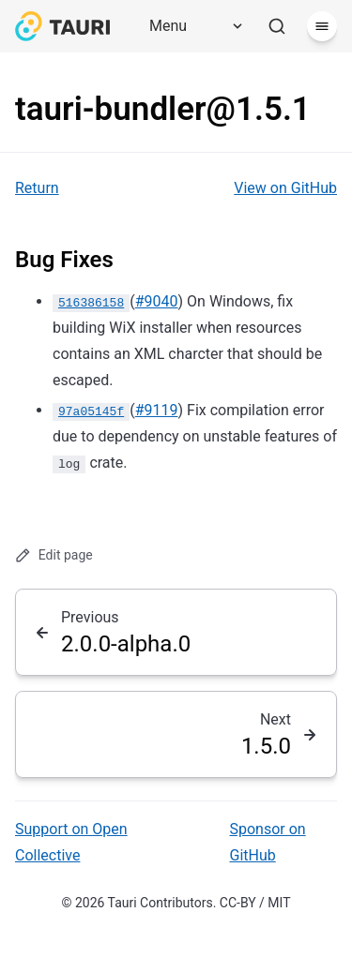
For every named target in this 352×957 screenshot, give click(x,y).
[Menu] (189, 26)
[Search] (277, 26)
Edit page (54, 555)
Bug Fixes (64, 260)
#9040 (156, 301)
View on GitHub (285, 188)
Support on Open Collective (71, 842)
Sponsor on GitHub (268, 842)
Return (37, 188)
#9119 (156, 410)
